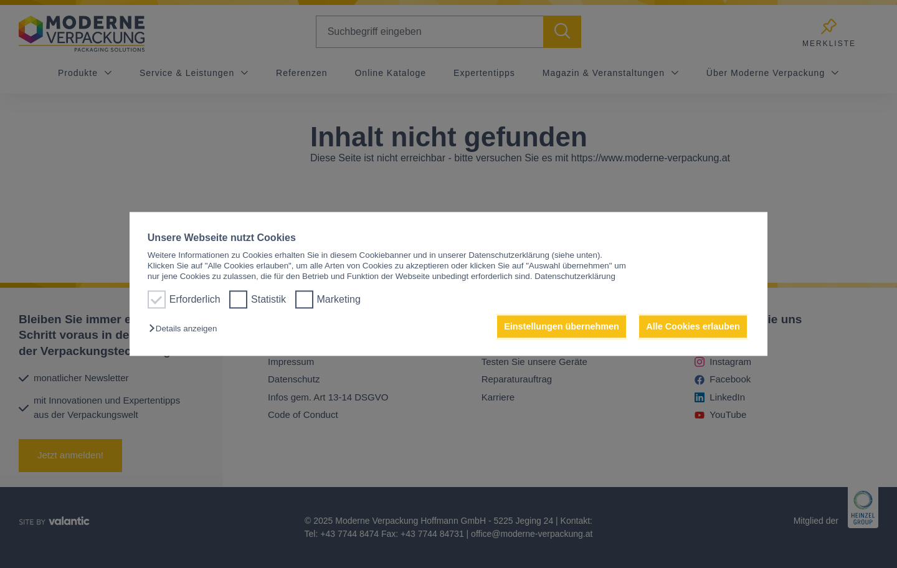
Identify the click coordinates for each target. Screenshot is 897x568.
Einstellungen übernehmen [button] (561, 326)
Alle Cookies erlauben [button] (692, 326)
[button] (186, 328)
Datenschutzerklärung (574, 277)
